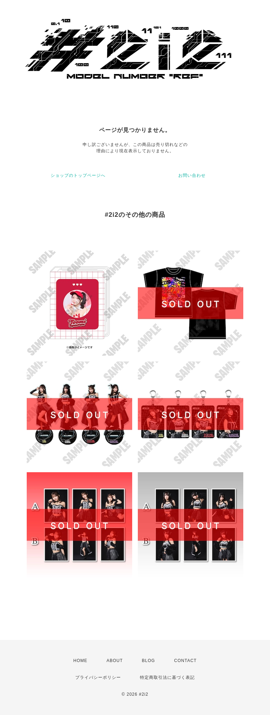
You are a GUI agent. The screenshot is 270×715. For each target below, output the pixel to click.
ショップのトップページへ (78, 175)
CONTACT (185, 660)
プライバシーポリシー (98, 677)
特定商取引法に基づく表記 (167, 677)
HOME (80, 660)
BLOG (148, 660)
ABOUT (115, 660)
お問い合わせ (192, 175)
